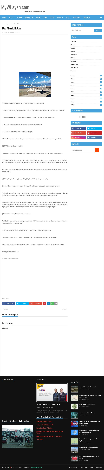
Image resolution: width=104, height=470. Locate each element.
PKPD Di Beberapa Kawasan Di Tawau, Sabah (89, 457)
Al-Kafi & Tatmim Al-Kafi (44, 421)
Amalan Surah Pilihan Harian (86, 413)
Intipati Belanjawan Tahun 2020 (48, 404)
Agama (9, 24)
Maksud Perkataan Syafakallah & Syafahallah (88, 440)
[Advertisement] (35, 51)
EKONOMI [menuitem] (19, 18)
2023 (86, 85)
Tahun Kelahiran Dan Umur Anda (87, 387)
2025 (86, 79)
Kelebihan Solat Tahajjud (44, 428)
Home (4, 24)
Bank (72, 45)
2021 (86, 92)
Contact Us (98, 467)
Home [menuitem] (4, 18)
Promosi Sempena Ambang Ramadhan (49, 436)
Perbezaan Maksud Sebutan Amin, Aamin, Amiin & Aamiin (90, 397)
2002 (86, 105)
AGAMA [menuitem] (38, 18)
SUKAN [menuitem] (52, 18)
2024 (86, 82)
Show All (40, 439)
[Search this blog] (82, 30)
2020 (86, 95)
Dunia (73, 51)
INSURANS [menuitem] (87, 18)
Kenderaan (74, 64)
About (91, 467)
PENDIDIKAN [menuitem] (29, 18)
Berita (73, 48)
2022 (86, 88)
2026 (86, 75)
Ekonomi (74, 54)
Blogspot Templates (36, 467)
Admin (5, 32)
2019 (86, 98)
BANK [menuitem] (45, 18)
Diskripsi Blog (73, 467)
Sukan (73, 71)
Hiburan (73, 58)
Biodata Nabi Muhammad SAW (87, 404)
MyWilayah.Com (17, 467)
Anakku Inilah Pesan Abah (44, 425)
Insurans (73, 61)
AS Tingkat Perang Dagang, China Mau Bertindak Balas (89, 423)
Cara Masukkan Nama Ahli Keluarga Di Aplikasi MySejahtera (89, 431)
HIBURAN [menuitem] (60, 18)
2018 (86, 101)
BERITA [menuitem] (11, 18)
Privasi (81, 467)
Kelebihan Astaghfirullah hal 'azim (88, 447)
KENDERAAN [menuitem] (77, 18)
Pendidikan (74, 67)
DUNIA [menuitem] (68, 18)
